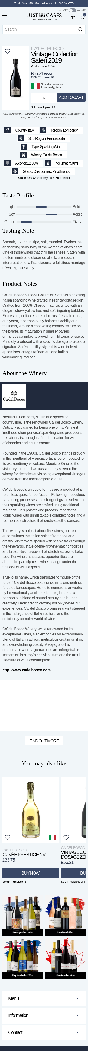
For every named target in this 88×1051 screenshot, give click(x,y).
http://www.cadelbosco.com (26, 670)
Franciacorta (56, 139)
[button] (5, 16)
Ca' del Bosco (47, 48)
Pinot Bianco (61, 171)
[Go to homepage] (44, 16)
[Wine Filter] (73, 16)
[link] (83, 16)
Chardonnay (42, 171)
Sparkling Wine (50, 84)
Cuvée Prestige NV (23, 852)
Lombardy (47, 87)
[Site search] (44, 29)
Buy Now (30, 873)
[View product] (30, 810)
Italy (58, 87)
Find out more (44, 741)
